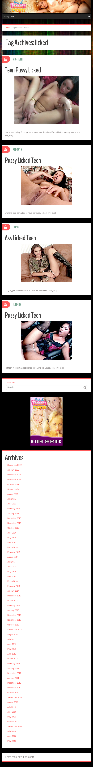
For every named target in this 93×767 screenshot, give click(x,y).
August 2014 (12, 557)
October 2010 (13, 692)
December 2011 (14, 673)
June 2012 (11, 644)
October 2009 (13, 722)
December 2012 (14, 615)
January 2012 (13, 668)
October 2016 (13, 528)
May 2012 (11, 649)
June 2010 (11, 712)
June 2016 (11, 533)
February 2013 (13, 605)
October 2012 (13, 625)
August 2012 (12, 634)
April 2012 (11, 654)
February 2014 (13, 586)
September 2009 (14, 726)
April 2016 (11, 542)
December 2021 (14, 475)
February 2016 (13, 552)
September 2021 (14, 489)
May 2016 (11, 538)
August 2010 (12, 702)
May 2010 (11, 717)
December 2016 (14, 518)
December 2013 (14, 596)
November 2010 (14, 688)
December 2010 (14, 683)
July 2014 (11, 562)
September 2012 (14, 630)
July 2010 (11, 707)
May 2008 (11, 741)
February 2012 (13, 663)
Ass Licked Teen (20, 238)
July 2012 (11, 639)
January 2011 (13, 678)
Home (7, 28)
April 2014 (11, 576)
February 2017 (13, 509)
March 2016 (12, 547)
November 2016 (14, 523)
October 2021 (13, 484)
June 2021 (11, 504)
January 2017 (13, 513)
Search (11, 382)
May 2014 (11, 571)
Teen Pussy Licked (23, 70)
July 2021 (11, 499)
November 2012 (14, 620)
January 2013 (13, 610)
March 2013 (12, 600)
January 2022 (13, 470)
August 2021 (12, 494)
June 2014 (11, 567)
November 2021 (14, 479)
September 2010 (14, 697)
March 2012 (12, 659)
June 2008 (11, 736)
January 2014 (13, 591)
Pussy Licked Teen (23, 160)
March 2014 (12, 581)
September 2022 (14, 465)
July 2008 (11, 731)
